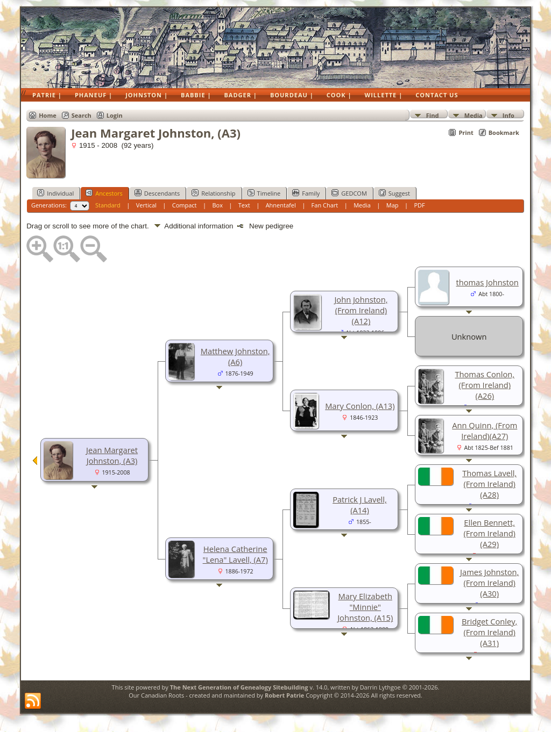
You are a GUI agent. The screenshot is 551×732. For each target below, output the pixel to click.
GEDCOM (348, 193)
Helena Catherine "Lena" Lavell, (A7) (235, 554)
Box (217, 205)
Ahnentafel (281, 205)
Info (508, 114)
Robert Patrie (283, 695)
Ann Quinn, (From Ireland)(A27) (484, 430)
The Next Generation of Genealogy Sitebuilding (239, 687)
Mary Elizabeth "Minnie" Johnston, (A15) (365, 607)
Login (115, 115)
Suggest (394, 193)
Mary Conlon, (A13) (359, 405)
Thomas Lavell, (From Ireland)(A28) (489, 484)
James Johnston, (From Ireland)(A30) (489, 582)
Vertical (146, 205)
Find (432, 114)
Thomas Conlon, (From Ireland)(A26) (484, 385)
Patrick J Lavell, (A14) (360, 504)
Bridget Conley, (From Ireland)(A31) (489, 632)
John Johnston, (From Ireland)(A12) (360, 310)
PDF (419, 205)
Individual (55, 193)
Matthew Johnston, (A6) (235, 356)
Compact (184, 205)
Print (465, 132)
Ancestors (104, 193)
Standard (108, 205)
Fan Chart (325, 205)
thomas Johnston (487, 282)
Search (81, 115)
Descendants (157, 193)
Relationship (213, 193)
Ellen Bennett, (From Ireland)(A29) (489, 533)
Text (244, 205)
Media (473, 114)
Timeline (264, 193)
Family (306, 193)
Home (47, 115)
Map (392, 205)
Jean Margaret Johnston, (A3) (112, 455)
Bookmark (504, 132)
